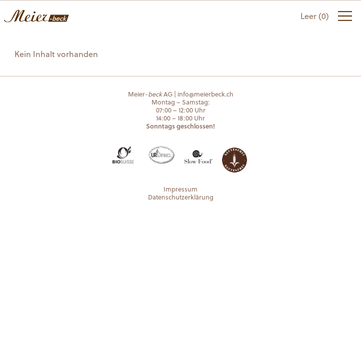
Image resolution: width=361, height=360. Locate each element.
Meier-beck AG (36, 16)
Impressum (181, 189)
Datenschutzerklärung (181, 197)
